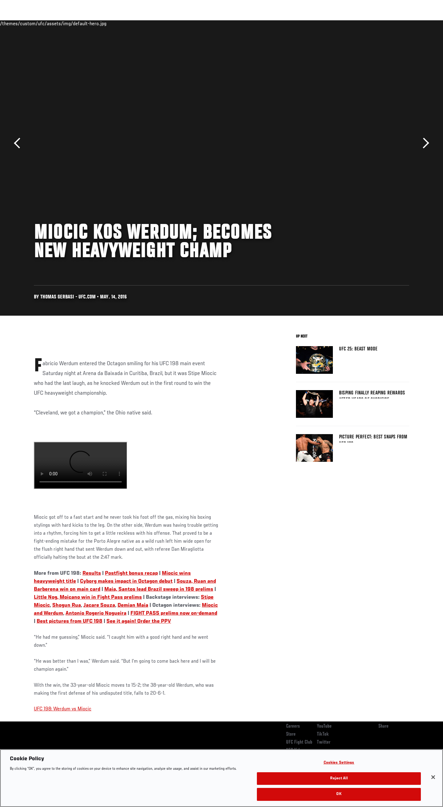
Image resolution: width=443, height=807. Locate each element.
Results (91, 573)
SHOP (396, 23)
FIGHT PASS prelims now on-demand (173, 613)
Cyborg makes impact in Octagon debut (126, 581)
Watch (338, 23)
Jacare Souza (99, 605)
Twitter (323, 742)
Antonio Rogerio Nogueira (96, 613)
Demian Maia (133, 605)
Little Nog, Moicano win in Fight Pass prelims (88, 597)
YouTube (324, 726)
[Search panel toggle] (412, 23)
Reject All (338, 779)
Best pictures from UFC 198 (69, 621)
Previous (19, 143)
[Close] (433, 777)
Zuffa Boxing (368, 23)
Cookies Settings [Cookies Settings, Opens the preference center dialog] (339, 763)
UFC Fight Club (299, 742)
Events (27, 23)
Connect (314, 23)
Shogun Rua (66, 605)
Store (291, 734)
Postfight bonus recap (131, 573)
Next (423, 143)
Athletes (80, 23)
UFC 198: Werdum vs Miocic (62, 709)
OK (338, 794)
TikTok (323, 734)
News (104, 23)
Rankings (53, 23)
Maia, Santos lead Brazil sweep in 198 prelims (158, 589)
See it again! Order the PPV (138, 621)
